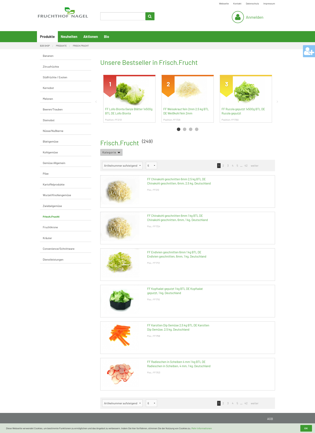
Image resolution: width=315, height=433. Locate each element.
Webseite (224, 3)
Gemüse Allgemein (54, 163)
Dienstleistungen (53, 259)
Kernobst (48, 88)
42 (246, 165)
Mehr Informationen (201, 428)
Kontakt (237, 3)
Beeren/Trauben (53, 109)
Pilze (46, 173)
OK (306, 428)
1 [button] (179, 129)
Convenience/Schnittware (59, 248)
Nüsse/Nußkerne (53, 130)
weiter (254, 165)
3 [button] (191, 129)
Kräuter (47, 238)
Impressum (269, 3)
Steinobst (49, 120)
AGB (270, 419)
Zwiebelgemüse (52, 206)
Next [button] (278, 102)
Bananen (48, 55)
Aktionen (90, 36)
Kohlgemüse (50, 152)
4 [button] (197, 129)
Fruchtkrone (50, 227)
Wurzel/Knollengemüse (57, 195)
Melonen (48, 98)
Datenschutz (252, 3)
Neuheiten (69, 36)
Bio (106, 36)
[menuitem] (65, 56)
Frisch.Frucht (51, 216)
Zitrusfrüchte (51, 66)
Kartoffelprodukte (53, 184)
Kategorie (109, 152)
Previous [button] (97, 102)
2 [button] (185, 129)
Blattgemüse (50, 141)
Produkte (47, 36)
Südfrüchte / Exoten (55, 77)
